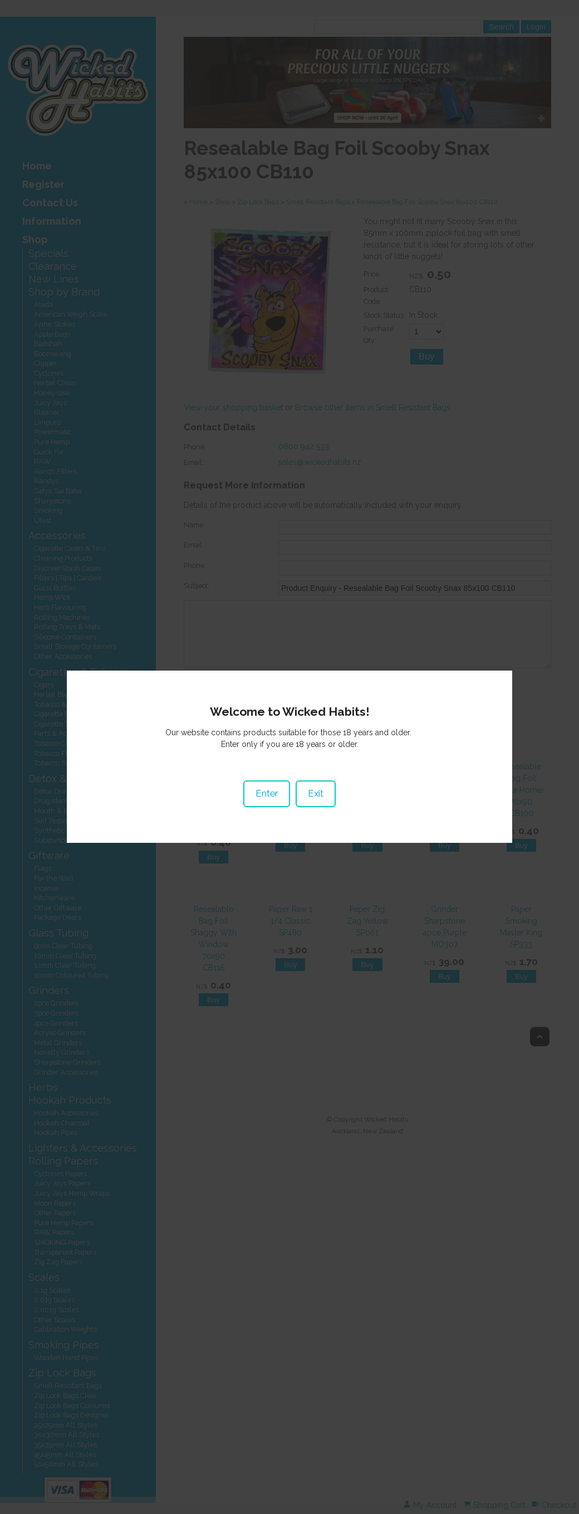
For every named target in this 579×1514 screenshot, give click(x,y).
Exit (315, 767)
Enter (267, 767)
